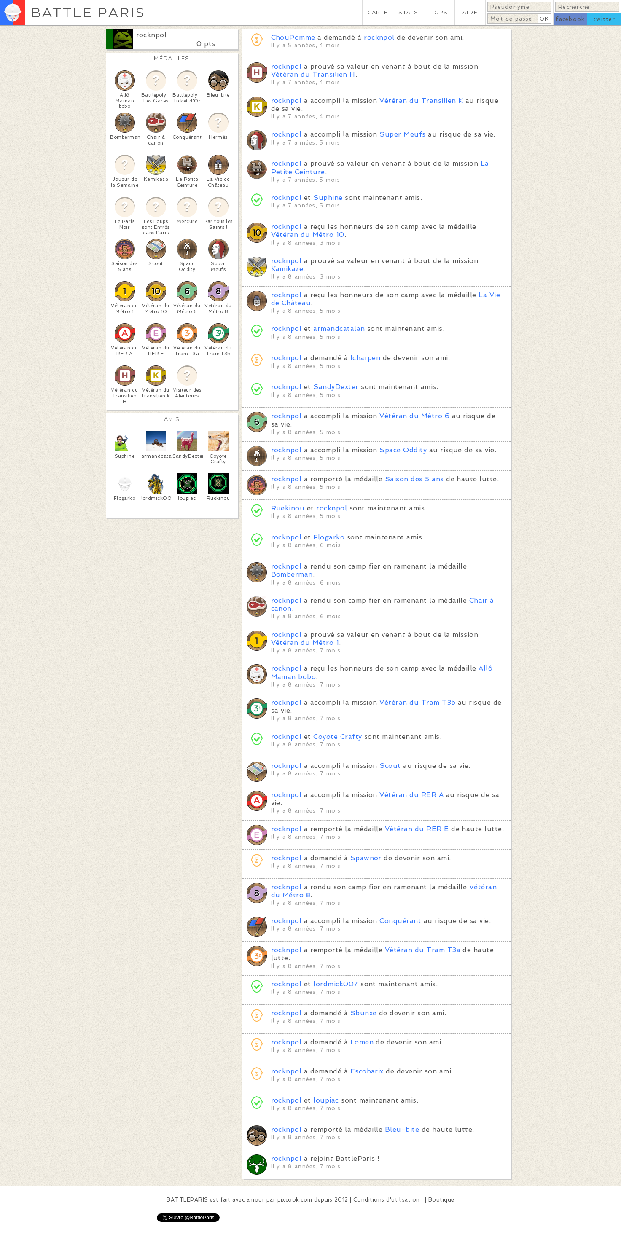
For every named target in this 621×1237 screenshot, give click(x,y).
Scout (390, 766)
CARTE (378, 12)
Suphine (329, 197)
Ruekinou (288, 508)
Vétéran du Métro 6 (414, 416)
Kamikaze (287, 269)
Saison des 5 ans (414, 479)
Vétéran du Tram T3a (422, 950)
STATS (408, 12)
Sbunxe (364, 1013)
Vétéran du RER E (417, 829)
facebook (570, 19)
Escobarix (368, 1071)
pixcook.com (294, 1200)
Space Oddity (403, 450)
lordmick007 (335, 984)
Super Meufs (402, 134)
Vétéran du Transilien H (313, 74)
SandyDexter (335, 387)
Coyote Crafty (337, 737)
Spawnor (367, 858)
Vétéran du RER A (411, 795)
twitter (604, 19)
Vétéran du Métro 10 (307, 235)
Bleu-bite (402, 1129)
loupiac (326, 1100)
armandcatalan (340, 329)
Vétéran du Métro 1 (305, 643)
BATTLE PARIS (87, 12)
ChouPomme (293, 37)
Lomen (362, 1042)
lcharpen (365, 358)
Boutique (441, 1200)
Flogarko (328, 537)
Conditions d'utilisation (386, 1200)
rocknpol (151, 35)
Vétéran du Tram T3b (417, 702)
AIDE (470, 12)
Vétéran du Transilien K (421, 101)
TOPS (439, 12)
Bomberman (292, 574)
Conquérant (400, 921)
